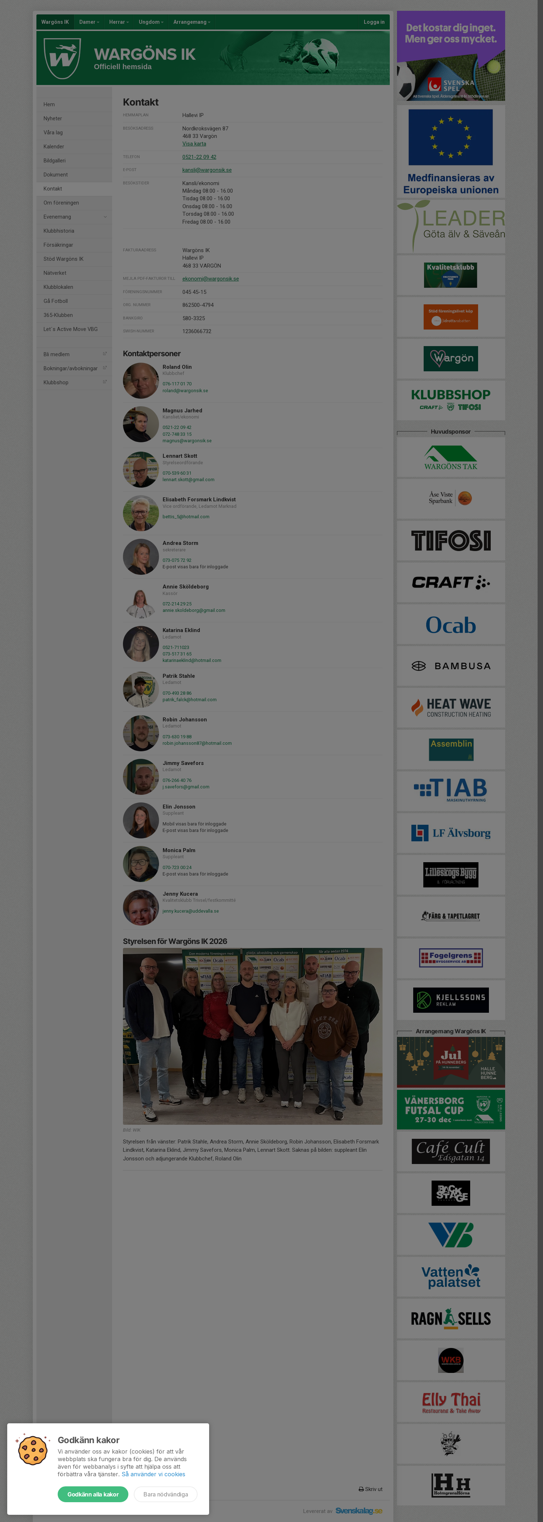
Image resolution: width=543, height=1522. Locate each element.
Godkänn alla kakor (93, 1494)
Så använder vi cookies (153, 1474)
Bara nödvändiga (166, 1494)
